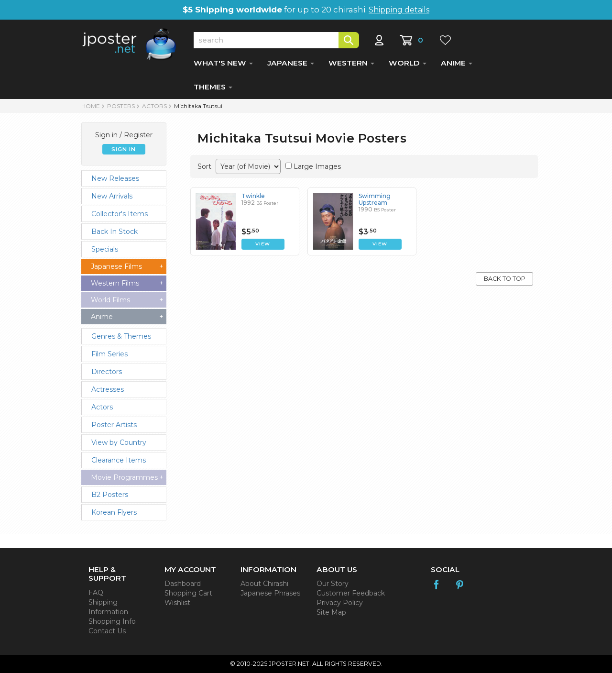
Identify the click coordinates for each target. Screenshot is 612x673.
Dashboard (182, 583)
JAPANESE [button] (290, 62)
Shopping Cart (188, 593)
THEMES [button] (213, 86)
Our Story (333, 583)
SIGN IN (123, 149)
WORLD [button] (407, 62)
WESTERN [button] (351, 62)
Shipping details (399, 9)
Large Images (317, 166)
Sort (204, 166)
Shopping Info (112, 621)
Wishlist (177, 602)
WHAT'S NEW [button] (223, 62)
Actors (154, 106)
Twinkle (253, 195)
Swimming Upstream (375, 199)
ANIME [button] (456, 62)
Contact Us (107, 631)
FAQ (95, 592)
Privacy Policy (340, 602)
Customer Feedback (351, 593)
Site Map (331, 612)
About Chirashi (264, 583)
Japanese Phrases (270, 593)
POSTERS (121, 106)
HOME (90, 106)
